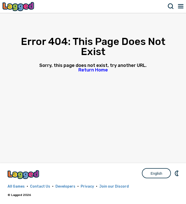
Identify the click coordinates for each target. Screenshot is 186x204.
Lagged (19, 6)
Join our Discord (114, 186)
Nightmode (177, 173)
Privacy (87, 186)
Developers (65, 186)
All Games (16, 186)
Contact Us (40, 186)
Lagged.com (24, 174)
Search (171, 6)
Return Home (93, 70)
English (156, 173)
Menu (181, 6)
